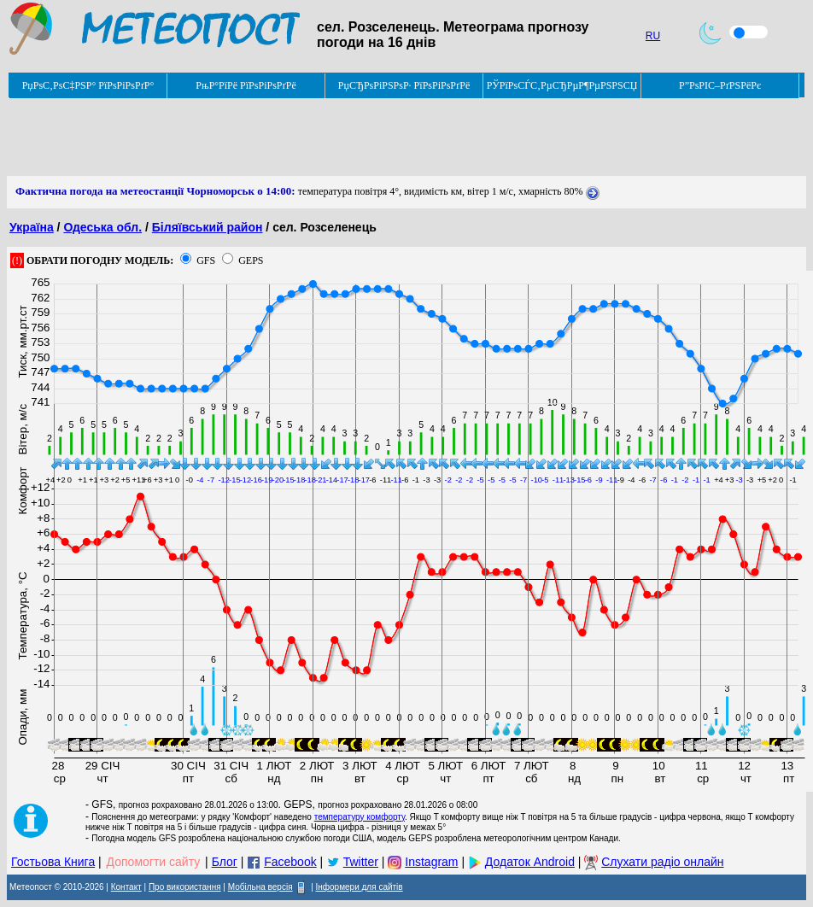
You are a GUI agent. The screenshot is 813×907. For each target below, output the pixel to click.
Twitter (360, 862)
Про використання (185, 887)
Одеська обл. (102, 227)
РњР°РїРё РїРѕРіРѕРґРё (245, 85)
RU (653, 36)
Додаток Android (530, 862)
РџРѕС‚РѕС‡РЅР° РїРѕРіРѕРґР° (88, 85)
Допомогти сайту (154, 862)
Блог (224, 862)
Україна (31, 227)
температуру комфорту (359, 817)
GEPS (250, 260)
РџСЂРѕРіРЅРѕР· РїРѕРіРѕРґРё (404, 85)
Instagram (431, 862)
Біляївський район (207, 227)
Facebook (290, 862)
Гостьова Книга (53, 862)
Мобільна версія (260, 887)
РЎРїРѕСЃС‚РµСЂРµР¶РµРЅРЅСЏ (562, 85)
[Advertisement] (318, 137)
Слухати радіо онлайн (662, 862)
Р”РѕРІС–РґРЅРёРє (720, 85)
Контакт (126, 887)
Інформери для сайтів (359, 887)
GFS (205, 260)
